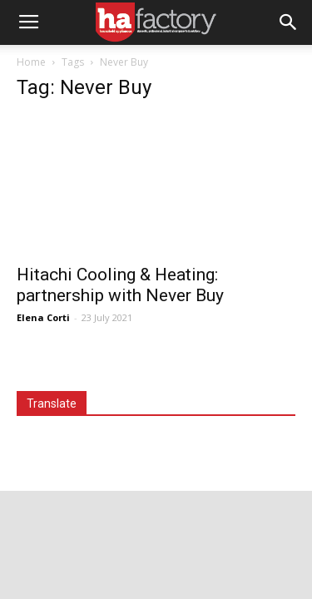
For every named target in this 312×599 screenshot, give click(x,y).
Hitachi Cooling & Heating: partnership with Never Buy (120, 285)
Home (31, 62)
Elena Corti (43, 317)
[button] (288, 22)
